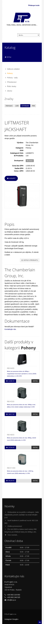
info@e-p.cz (11, 600)
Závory (9, 91)
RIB (33, 106)
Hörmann (9, 106)
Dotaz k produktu (29, 260)
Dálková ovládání (13, 69)
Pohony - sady (12, 78)
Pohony (10, 73)
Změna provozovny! (15, 526)
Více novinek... (11, 535)
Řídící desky (11, 86)
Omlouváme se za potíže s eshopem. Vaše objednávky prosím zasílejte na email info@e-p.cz (22, 514)
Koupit (11, 178)
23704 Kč (10, 447)
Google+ (15, 619)
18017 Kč (10, 414)
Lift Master (25, 106)
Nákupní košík (34, 5)
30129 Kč (10, 481)
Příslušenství (11, 82)
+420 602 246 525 (13, 597)
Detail (35, 381)
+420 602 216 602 (13, 595)
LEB (16, 106)
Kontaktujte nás (10, 329)
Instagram (8, 619)
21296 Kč (10, 381)
